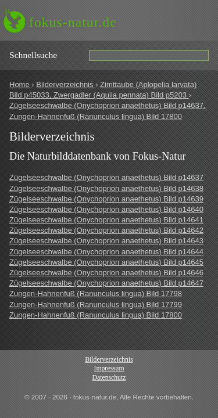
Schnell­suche (33, 55)
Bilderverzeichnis (65, 84)
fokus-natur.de (73, 22)
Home (20, 84)
